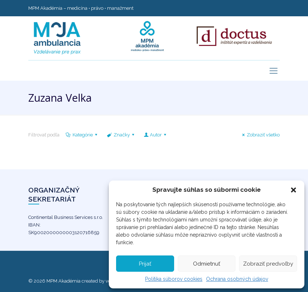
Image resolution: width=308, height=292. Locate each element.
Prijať (145, 264)
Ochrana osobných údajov (237, 279)
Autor (155, 134)
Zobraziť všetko (260, 134)
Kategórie (82, 134)
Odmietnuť (206, 264)
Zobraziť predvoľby (268, 264)
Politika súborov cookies (173, 279)
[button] (293, 190)
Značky (121, 134)
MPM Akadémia (63, 281)
